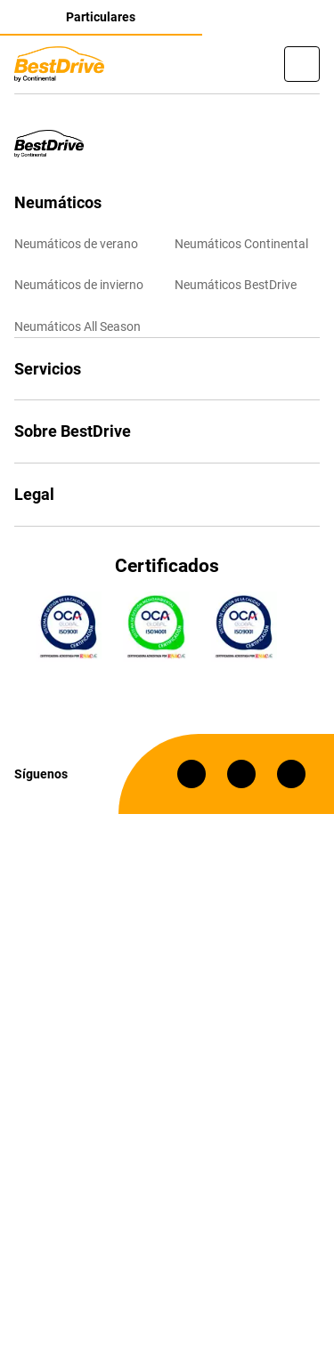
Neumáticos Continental (241, 244)
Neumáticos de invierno (78, 285)
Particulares (100, 17)
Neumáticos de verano (76, 244)
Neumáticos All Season (77, 326)
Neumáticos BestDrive (236, 285)
